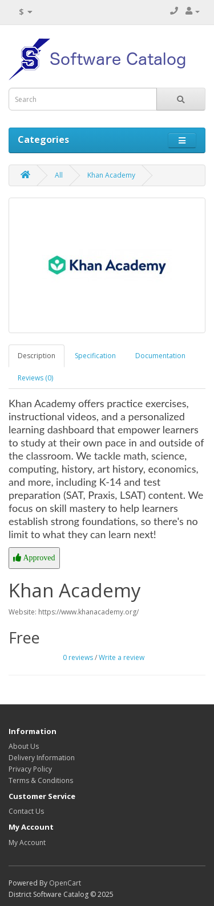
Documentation (160, 355)
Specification (95, 355)
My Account (27, 842)
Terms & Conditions (41, 780)
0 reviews (78, 657)
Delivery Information (42, 757)
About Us (24, 746)
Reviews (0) (35, 378)
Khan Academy (111, 175)
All (59, 175)
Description (36, 355)
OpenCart (65, 883)
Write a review (121, 657)
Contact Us (26, 811)
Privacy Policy (30, 769)
